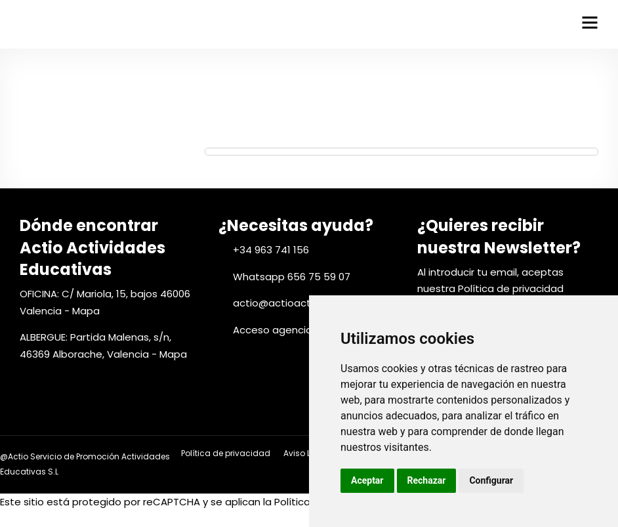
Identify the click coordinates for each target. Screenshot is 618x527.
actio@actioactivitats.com (299, 303)
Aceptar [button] (367, 480)
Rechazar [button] (426, 480)
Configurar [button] (491, 480)
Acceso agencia (272, 330)
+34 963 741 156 (271, 250)
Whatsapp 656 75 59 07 (291, 277)
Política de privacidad (511, 288)
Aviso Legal (306, 453)
